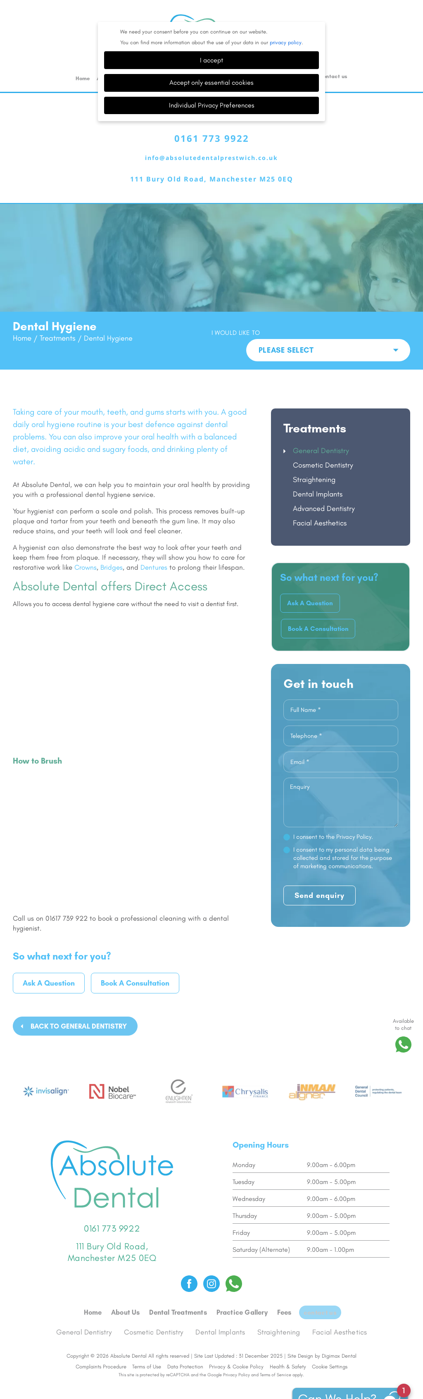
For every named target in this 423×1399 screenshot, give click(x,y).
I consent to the (333, 821)
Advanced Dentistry (324, 488)
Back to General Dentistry (79, 1006)
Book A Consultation (135, 963)
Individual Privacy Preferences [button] (211, 83)
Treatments (57, 334)
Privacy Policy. (354, 821)
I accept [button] (211, 38)
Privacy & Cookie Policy (236, 1337)
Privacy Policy (236, 1345)
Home (83, 56)
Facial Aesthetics (320, 502)
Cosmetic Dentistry (323, 444)
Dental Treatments (180, 1286)
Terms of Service (275, 1345)
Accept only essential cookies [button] (211, 60)
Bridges (111, 547)
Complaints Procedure (101, 1337)
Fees (286, 1286)
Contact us (333, 54)
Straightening (314, 459)
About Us (128, 1286)
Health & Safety (288, 1337)
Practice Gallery (244, 1286)
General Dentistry (321, 430)
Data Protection (185, 1337)
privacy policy (286, 20)
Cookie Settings (329, 1337)
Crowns (85, 547)
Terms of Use (146, 1337)
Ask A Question (49, 963)
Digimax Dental (339, 1326)
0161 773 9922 (211, 118)
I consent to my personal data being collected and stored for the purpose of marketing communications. (342, 843)
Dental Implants (317, 473)
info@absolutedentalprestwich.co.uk (211, 138)
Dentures (153, 547)
